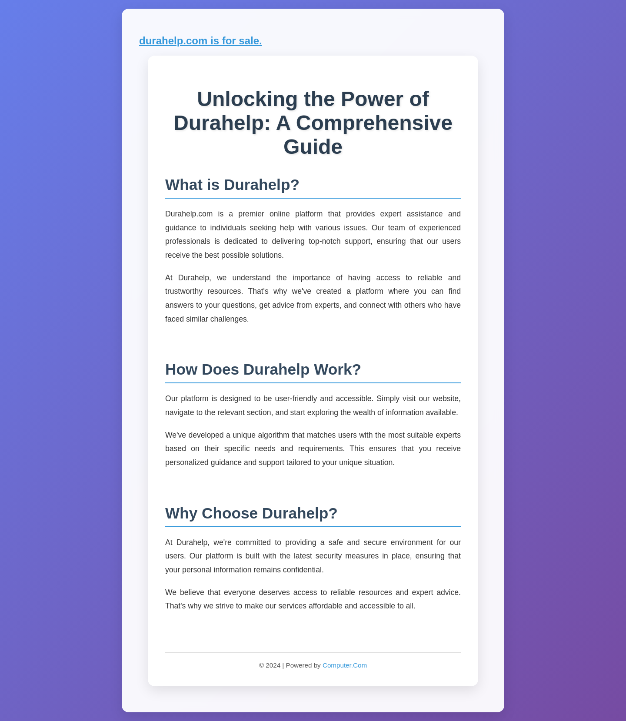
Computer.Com (345, 665)
